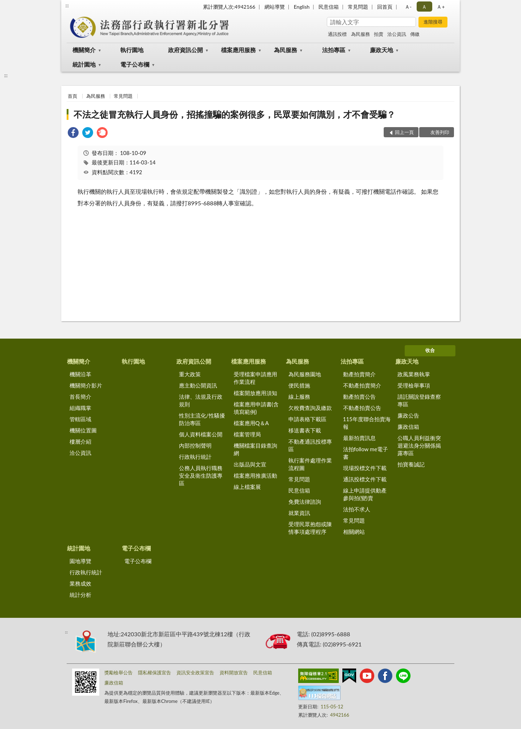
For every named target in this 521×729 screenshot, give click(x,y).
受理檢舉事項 (413, 385)
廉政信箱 (408, 426)
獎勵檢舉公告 (118, 672)
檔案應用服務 (238, 49)
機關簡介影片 (86, 385)
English (302, 7)
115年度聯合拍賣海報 (367, 423)
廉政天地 (381, 49)
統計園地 (84, 64)
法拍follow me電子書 (365, 453)
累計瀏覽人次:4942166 (229, 7)
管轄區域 (80, 419)
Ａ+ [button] (441, 7)
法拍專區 (333, 49)
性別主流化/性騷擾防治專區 (202, 419)
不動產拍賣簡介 (362, 385)
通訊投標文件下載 (365, 479)
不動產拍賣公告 (362, 408)
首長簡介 (80, 396)
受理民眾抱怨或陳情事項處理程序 (310, 528)
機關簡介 (84, 49)
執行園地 (131, 49)
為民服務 (360, 34)
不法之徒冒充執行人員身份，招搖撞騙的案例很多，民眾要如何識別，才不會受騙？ (234, 114)
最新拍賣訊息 (359, 438)
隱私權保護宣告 (154, 672)
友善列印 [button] (439, 132)
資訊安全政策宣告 (195, 672)
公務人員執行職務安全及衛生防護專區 (200, 475)
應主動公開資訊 (198, 385)
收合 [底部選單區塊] (430, 350)
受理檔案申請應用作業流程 (255, 378)
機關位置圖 (83, 430)
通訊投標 (337, 34)
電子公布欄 (134, 64)
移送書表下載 (304, 430)
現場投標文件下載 (365, 468)
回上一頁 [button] (404, 132)
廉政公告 (408, 415)
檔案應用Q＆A (251, 423)
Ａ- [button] (408, 7)
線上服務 (299, 396)
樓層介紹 (80, 441)
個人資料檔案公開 (200, 434)
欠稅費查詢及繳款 (310, 408)
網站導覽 (274, 7)
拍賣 (378, 34)
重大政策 (190, 374)
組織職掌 (80, 408)
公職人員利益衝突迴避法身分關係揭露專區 (419, 445)
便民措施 (299, 385)
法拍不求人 (356, 509)
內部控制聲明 (195, 445)
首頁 (72, 96)
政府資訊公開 (185, 49)
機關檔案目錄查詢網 (255, 449)
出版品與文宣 (250, 464)
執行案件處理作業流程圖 (310, 464)
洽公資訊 (396, 34)
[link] (73, 133)
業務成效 (80, 583)
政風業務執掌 (413, 374)
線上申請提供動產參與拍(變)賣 (365, 494)
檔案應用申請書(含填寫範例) (256, 408)
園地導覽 (80, 561)
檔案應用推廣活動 (255, 475)
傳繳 (415, 34)
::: (67, 5)
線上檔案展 (247, 486)
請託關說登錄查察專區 (419, 400)
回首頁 (384, 7)
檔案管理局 (247, 434)
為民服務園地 (304, 374)
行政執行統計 (195, 456)
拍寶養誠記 (411, 464)
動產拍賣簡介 (359, 374)
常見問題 (358, 7)
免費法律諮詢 (304, 501)
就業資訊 (299, 513)
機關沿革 (80, 374)
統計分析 (80, 594)
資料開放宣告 (234, 672)
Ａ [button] (424, 7)
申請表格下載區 (307, 419)
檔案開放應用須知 (255, 393)
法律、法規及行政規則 (200, 400)
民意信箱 (328, 7)
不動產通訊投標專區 (310, 445)
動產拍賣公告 (359, 396)
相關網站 (354, 531)
